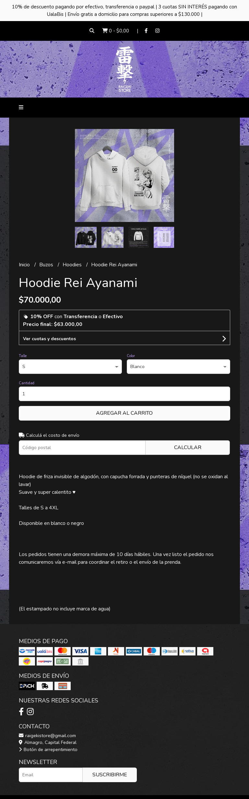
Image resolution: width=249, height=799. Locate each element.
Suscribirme (109, 774)
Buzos (46, 264)
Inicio (25, 264)
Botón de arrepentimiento (48, 749)
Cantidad (26, 383)
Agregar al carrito (124, 413)
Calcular (187, 447)
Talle (23, 355)
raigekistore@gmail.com (47, 735)
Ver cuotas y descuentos (49, 339)
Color (131, 355)
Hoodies (73, 264)
